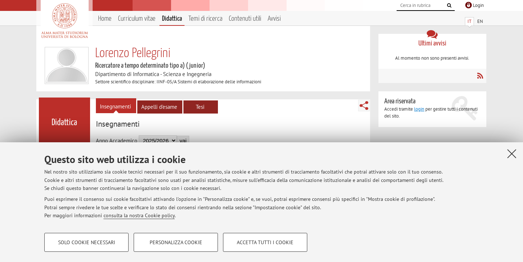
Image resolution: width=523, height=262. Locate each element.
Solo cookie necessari (86, 242)
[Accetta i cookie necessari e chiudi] (512, 153)
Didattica (172, 18)
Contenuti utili (245, 18)
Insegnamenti (115, 106)
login (419, 109)
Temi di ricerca (205, 18)
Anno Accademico (116, 140)
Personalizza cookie (176, 242)
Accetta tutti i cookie (265, 242)
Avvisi (274, 18)
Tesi (200, 106)
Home (105, 18)
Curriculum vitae (136, 18)
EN (480, 21)
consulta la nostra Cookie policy (139, 215)
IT (469, 21)
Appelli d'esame (159, 106)
